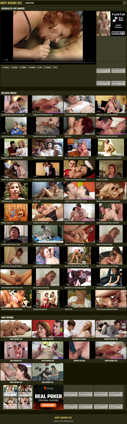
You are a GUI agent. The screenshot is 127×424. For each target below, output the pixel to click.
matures (48, 67)
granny (15, 67)
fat (56, 67)
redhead (32, 67)
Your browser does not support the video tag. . (48, 38)
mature (7, 67)
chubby (24, 67)
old (40, 67)
